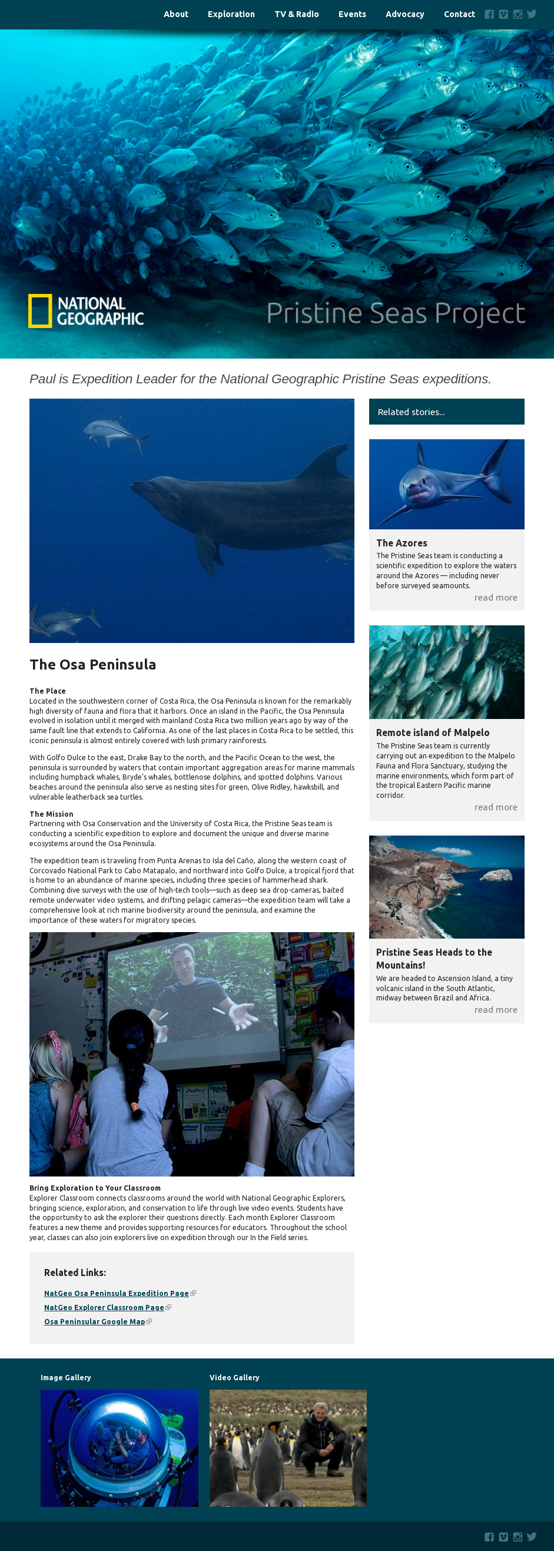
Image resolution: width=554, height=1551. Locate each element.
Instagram (518, 14)
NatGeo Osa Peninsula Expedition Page (120, 1293)
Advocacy (405, 14)
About (176, 14)
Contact (459, 14)
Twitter (534, 14)
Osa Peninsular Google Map (98, 1321)
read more (496, 597)
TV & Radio (296, 14)
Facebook (490, 14)
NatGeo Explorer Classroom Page (107, 1307)
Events (352, 14)
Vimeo (504, 14)
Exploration (231, 14)
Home (57, 14)
